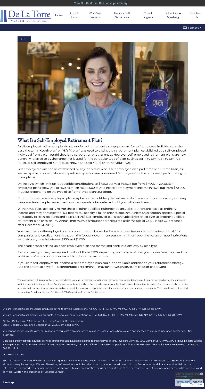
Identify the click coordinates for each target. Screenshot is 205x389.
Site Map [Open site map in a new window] (8, 382)
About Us (73, 15)
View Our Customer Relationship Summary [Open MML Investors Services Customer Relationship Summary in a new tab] (100, 3)
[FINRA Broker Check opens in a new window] (189, 379)
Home (58, 15)
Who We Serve (95, 15)
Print (24, 39)
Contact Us (196, 15)
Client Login (147, 15)
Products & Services (122, 15)
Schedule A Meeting (173, 15)
